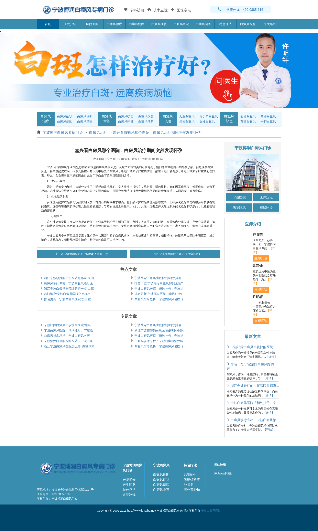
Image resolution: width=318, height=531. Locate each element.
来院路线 (270, 24)
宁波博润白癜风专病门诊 (63, 132)
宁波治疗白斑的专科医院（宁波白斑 (68, 341)
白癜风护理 (125, 116)
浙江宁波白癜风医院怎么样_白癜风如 (69, 346)
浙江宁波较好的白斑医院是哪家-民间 (68, 278)
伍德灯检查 (192, 479)
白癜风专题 (247, 24)
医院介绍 (70, 24)
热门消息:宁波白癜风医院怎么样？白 (68, 294)
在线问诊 (266, 207)
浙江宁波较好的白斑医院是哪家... (253, 385)
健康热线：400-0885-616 (240, 9)
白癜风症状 (159, 24)
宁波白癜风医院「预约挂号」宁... (253, 403)
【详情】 (271, 356)
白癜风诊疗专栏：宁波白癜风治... (253, 420)
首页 (48, 24)
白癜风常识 (181, 24)
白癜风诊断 (84, 116)
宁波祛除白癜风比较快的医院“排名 (157, 278)
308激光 (190, 474)
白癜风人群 (168, 118)
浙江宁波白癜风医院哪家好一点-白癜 (68, 288)
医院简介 (129, 479)
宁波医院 (239, 197)
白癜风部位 (229, 118)
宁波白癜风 (161, 465)
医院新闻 (92, 24)
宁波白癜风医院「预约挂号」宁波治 (158, 288)
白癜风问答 (203, 24)
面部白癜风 (248, 116)
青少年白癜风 (208, 116)
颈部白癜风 (268, 116)
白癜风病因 (136, 24)
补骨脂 (189, 484)
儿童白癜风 (187, 116)
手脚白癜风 (268, 121)
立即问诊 (260, 258)
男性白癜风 (187, 121)
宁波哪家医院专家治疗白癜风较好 (180, 254)
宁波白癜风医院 (211, 510)
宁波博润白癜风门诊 (132, 468)
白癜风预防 (146, 121)
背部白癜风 (248, 121)
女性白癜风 (207, 121)
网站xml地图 (223, 473)
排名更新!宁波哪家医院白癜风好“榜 (158, 294)
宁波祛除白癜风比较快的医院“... (252, 347)
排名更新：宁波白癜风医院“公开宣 (67, 299)
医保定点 (266, 197)
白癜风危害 (84, 121)
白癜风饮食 (146, 116)
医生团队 (129, 484)
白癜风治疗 (114, 24)
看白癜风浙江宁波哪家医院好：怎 (86, 254)
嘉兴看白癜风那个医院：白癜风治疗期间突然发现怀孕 (157, 132)
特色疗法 (225, 24)
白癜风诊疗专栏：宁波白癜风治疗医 (68, 283)
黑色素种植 (192, 489)
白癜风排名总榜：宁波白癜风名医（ (158, 299)
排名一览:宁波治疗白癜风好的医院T (158, 283)
